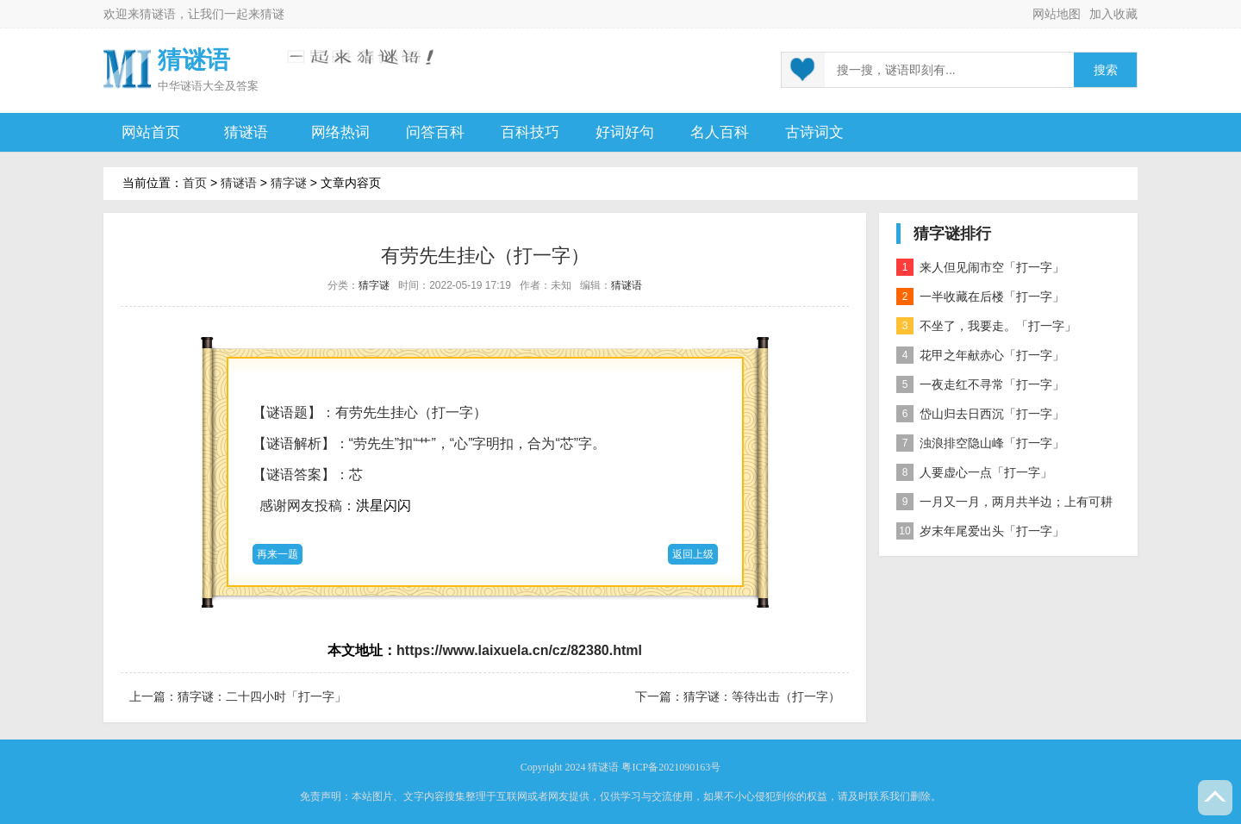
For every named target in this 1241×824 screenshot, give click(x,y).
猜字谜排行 (952, 233)
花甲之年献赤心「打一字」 (980, 355)
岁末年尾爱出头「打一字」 (980, 531)
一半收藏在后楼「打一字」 (980, 296)
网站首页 (151, 132)
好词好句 (625, 132)
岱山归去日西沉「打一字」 (980, 413)
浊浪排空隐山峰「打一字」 (980, 443)
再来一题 (277, 554)
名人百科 (719, 132)
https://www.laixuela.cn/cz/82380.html (519, 650)
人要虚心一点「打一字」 (974, 472)
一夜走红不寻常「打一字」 (980, 384)
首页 (195, 183)
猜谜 (272, 14)
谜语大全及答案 (219, 85)
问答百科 (435, 132)
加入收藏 (1113, 14)
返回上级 (693, 554)
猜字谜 (289, 183)
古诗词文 (814, 132)
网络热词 (340, 132)
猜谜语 (158, 14)
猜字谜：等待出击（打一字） (761, 696)
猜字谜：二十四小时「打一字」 (262, 696)
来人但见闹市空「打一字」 (980, 267)
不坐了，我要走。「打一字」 (986, 325)
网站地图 (1056, 14)
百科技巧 (530, 132)
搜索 (1106, 70)
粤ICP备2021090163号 (670, 767)
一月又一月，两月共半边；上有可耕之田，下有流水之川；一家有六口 (1004, 504)
